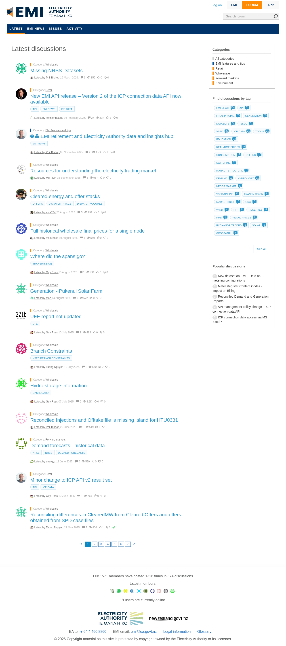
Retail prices (244, 217)
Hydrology (248, 178)
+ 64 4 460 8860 (93, 631)
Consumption (228, 155)
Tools (262, 131)
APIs (270, 5)
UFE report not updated (56, 316)
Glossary (204, 631)
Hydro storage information (58, 385)
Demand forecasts (71, 452)
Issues (55, 28)
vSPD (222, 131)
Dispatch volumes (90, 203)
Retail (49, 90)
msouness (52, 237)
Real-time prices (230, 147)
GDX (250, 202)
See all (261, 249)
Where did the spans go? (57, 256)
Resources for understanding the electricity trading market (93, 171)
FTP (238, 209)
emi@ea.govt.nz (144, 631)
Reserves (258, 209)
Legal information (177, 631)
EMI (234, 5)
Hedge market (228, 186)
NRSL (36, 452)
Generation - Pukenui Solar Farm (66, 291)
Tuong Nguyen (55, 367)
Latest (16, 28)
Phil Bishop (53, 77)
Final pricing (227, 115)
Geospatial (226, 233)
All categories (224, 58)
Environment (224, 83)
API (35, 109)
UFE (35, 323)
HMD (221, 217)
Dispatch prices (60, 203)
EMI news (36, 28)
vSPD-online (227, 194)
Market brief (228, 202)
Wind (222, 209)
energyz (51, 461)
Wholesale (52, 64)
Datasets (225, 123)
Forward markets (56, 439)
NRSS (48, 452)
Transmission (42, 263)
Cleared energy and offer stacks (65, 196)
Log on (217, 5)
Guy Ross (52, 272)
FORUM (252, 5)
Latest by (40, 77)
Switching (226, 162)
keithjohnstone (55, 117)
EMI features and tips (58, 130)
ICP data (67, 109)
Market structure (232, 170)
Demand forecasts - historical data (67, 445)
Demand (224, 178)
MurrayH (51, 177)
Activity (75, 28)
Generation (255, 115)
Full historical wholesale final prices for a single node (87, 231)
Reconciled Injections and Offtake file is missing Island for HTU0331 (104, 420)
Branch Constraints (51, 351)
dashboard (40, 393)
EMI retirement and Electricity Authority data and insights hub (101, 136)
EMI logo (40, 12)
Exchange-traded (231, 225)
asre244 (51, 212)
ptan (49, 298)
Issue (246, 123)
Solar (258, 225)
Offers (38, 203)
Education (226, 139)
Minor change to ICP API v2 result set (71, 480)
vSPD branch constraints (51, 358)
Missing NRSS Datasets (56, 70)
